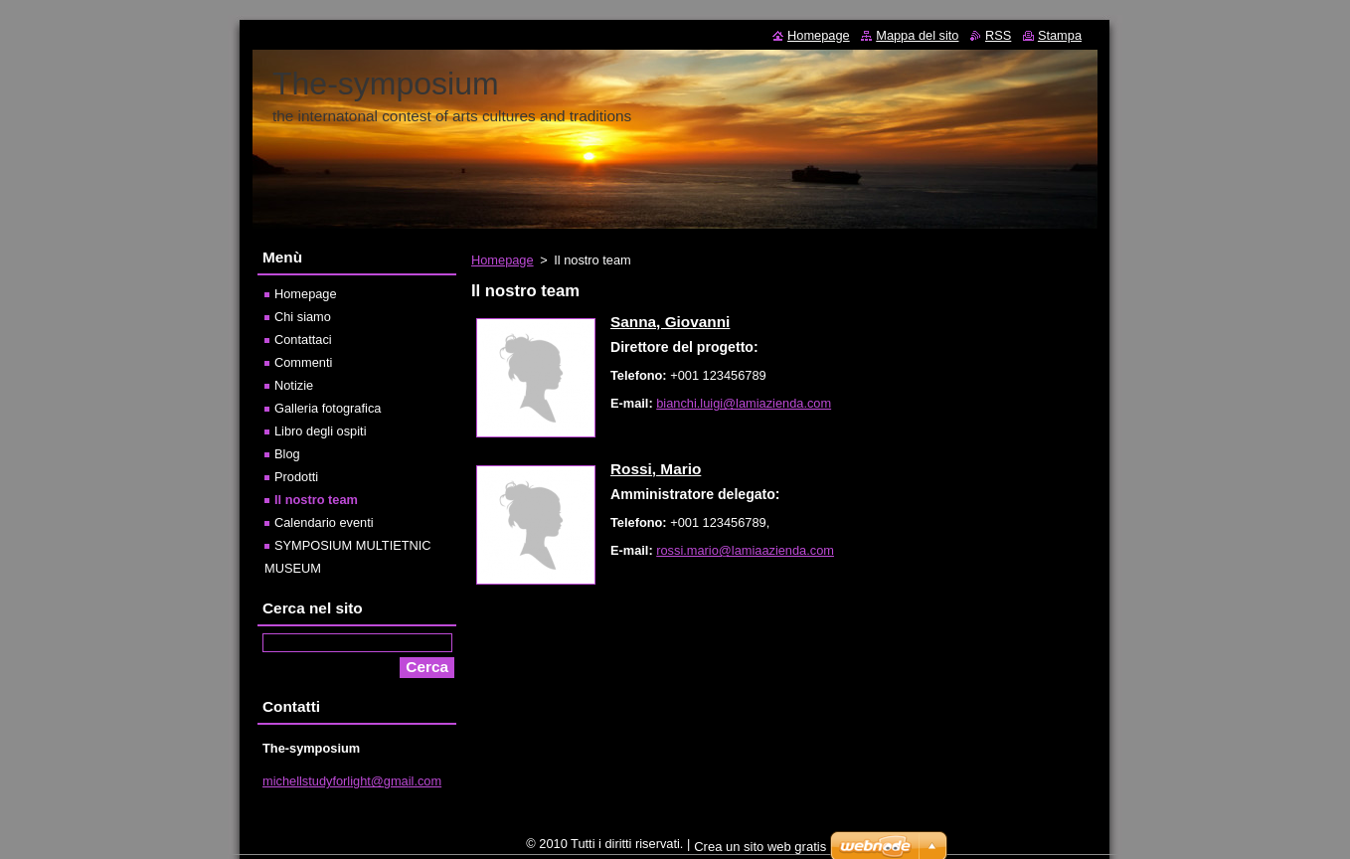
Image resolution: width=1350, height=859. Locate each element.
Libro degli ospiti (320, 431)
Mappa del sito (917, 35)
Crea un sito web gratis (760, 851)
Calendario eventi (324, 522)
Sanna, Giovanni (670, 321)
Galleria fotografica (327, 408)
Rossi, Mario (655, 468)
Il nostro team (316, 499)
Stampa (1060, 35)
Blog (287, 453)
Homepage (502, 260)
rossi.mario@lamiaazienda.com (745, 550)
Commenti (303, 362)
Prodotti (296, 476)
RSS (998, 35)
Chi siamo (302, 316)
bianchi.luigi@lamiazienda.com (743, 403)
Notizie (293, 385)
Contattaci (303, 339)
